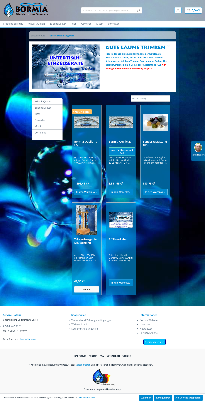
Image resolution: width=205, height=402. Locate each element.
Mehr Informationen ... (87, 397)
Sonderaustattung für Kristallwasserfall (155, 143)
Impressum (80, 355)
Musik (38, 126)
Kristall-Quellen (43, 101)
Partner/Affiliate (149, 333)
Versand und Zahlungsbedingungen (91, 320)
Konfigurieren (163, 397)
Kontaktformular (28, 339)
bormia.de (40, 132)
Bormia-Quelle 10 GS (85, 143)
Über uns (145, 324)
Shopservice (78, 315)
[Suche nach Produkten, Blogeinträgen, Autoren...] (108, 10)
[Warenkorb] (193, 10)
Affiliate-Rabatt (119, 239)
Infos (37, 114)
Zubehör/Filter (43, 107)
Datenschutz (113, 355)
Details (86, 289)
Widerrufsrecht (79, 324)
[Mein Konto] (178, 10)
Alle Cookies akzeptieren (188, 397)
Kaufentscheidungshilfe (84, 328)
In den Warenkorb (86, 192)
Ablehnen (146, 397)
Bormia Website (149, 320)
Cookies (126, 355)
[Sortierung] (150, 98)
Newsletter (146, 328)
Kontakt (93, 355)
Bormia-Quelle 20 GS (120, 143)
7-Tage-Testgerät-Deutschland (85, 241)
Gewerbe (40, 120)
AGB (102, 355)
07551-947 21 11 (12, 326)
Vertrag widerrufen (154, 341)
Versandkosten (83, 364)
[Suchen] (138, 10)
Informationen (149, 315)
